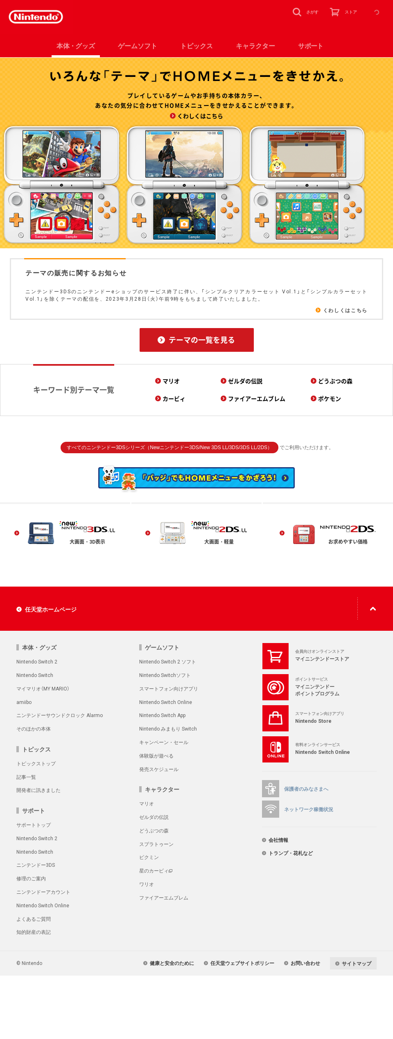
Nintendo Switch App (162, 715)
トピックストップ (36, 763)
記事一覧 (26, 777)
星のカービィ (154, 870)
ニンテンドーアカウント (43, 891)
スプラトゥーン (156, 844)
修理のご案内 (31, 878)
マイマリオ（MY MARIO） (43, 688)
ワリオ (146, 884)
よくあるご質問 (33, 918)
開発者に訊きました (38, 790)
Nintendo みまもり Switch (168, 728)
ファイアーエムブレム (163, 897)
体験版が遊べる (156, 755)
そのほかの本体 (33, 728)
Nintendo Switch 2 (36, 661)
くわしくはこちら (345, 310)
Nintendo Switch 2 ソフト (167, 661)
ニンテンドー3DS (35, 864)
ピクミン (149, 857)
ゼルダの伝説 (154, 817)
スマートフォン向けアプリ (168, 688)
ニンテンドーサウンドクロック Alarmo (59, 715)
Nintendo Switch (34, 675)
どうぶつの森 (154, 830)
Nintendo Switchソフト (165, 675)
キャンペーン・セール (163, 742)
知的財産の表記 (33, 932)
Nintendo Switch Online (165, 702)
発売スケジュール (158, 769)
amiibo (24, 702)
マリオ (146, 803)
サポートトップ (33, 824)
